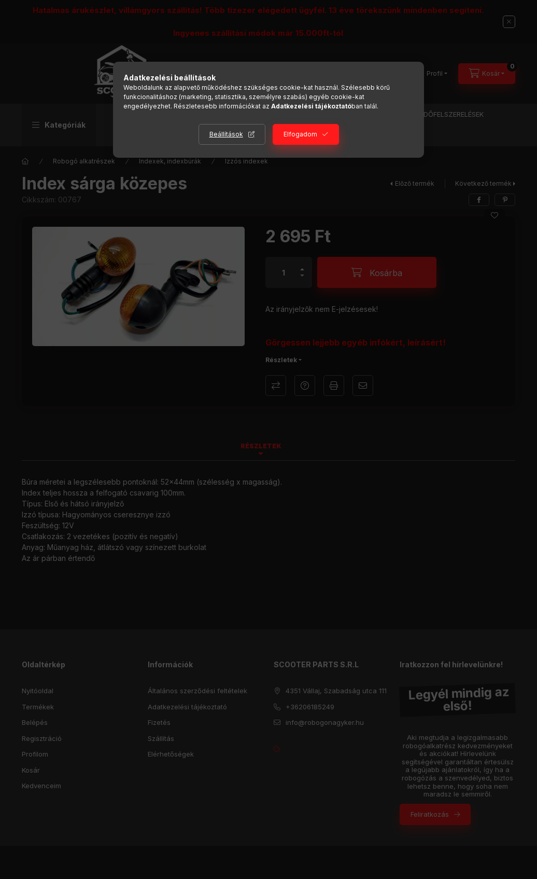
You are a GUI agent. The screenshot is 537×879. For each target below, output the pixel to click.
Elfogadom (300, 134)
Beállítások (226, 134)
